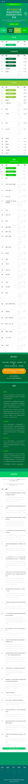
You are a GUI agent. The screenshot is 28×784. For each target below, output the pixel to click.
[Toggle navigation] (25, 1)
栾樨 (7, 141)
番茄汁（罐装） (9, 331)
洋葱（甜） (8, 196)
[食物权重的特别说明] (14, 161)
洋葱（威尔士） (9, 190)
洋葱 (7, 210)
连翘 (7, 147)
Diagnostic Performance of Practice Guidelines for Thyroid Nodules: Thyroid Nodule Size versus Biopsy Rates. (15, 550)
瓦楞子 (7, 153)
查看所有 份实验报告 (14, 748)
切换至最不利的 (25, 13)
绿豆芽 (7, 253)
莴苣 (7, 293)
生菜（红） (8, 270)
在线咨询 (19, 773)
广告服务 (14, 773)
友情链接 (25, 769)
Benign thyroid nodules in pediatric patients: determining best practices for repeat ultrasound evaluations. (15, 672)
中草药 (17, 30)
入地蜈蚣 (8, 150)
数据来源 (8, 769)
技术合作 (14, 771)
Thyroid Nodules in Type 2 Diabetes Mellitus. (14, 695)
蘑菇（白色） (9, 231)
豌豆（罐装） (9, 236)
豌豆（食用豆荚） (10, 317)
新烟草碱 (8, 68)
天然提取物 (10, 30)
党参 (7, 123)
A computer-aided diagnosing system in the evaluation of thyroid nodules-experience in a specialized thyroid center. (16, 740)
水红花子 (8, 129)
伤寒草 (7, 144)
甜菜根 (7, 71)
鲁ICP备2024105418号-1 (14, 781)
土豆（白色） (9, 337)
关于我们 (14, 769)
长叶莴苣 (8, 286)
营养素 (3, 30)
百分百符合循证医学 (14, 376)
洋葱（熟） (8, 215)
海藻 (7, 109)
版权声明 (8, 771)
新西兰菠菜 (8, 227)
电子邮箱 (19, 769)
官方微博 (19, 771)
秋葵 (7, 221)
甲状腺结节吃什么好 (14, 4)
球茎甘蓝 (8, 311)
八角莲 (7, 113)
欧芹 (7, 178)
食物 (24, 30)
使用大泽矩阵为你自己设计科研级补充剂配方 (14, 371)
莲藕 (7, 259)
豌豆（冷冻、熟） (10, 323)
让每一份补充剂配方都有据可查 (14, 378)
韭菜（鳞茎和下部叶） (11, 303)
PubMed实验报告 (20, 464)
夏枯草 (7, 100)
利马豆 (7, 264)
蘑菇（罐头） (9, 247)
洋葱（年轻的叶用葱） (11, 184)
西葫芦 (7, 345)
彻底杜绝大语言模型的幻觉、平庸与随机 (14, 366)
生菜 (7, 282)
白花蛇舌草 (8, 103)
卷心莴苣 (8, 274)
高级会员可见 (10, 44)
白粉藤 (7, 138)
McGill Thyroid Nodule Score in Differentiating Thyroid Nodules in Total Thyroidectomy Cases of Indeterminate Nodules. (16, 537)
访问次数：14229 (14, 24)
